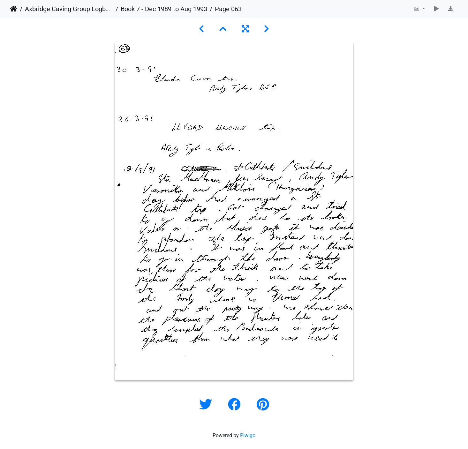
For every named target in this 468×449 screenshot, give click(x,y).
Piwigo (247, 435)
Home (13, 9)
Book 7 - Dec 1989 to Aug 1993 (164, 9)
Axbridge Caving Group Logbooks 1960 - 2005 (69, 9)
